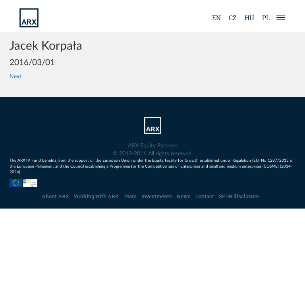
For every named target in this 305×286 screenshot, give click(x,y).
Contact (204, 196)
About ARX (55, 196)
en (216, 18)
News (184, 196)
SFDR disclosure (239, 196)
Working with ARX (96, 196)
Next (15, 76)
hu (249, 18)
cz (233, 18)
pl (266, 18)
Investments (156, 196)
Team (130, 196)
